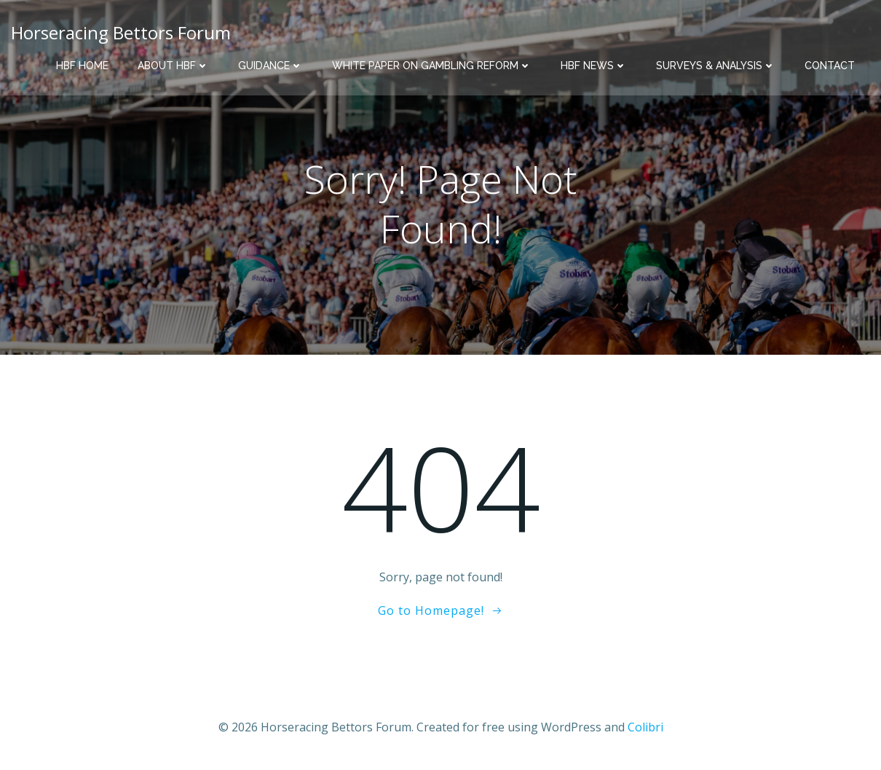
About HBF (173, 65)
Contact (830, 65)
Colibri (645, 727)
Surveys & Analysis (715, 65)
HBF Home (82, 65)
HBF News (594, 65)
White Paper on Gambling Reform (432, 65)
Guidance (270, 65)
